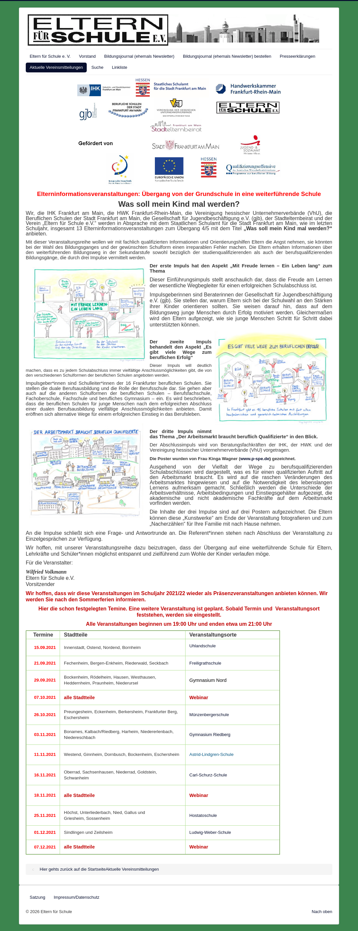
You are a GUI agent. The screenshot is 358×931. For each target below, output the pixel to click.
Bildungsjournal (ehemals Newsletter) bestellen (227, 56)
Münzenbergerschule (209, 714)
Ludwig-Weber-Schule (210, 832)
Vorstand (87, 56)
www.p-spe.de (254, 458)
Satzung (37, 897)
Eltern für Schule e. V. (50, 56)
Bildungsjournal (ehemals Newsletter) (139, 56)
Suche (97, 67)
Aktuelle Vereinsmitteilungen (56, 67)
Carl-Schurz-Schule (208, 775)
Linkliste (119, 67)
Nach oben (322, 911)
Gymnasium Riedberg (210, 734)
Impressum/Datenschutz (76, 897)
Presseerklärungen (297, 56)
